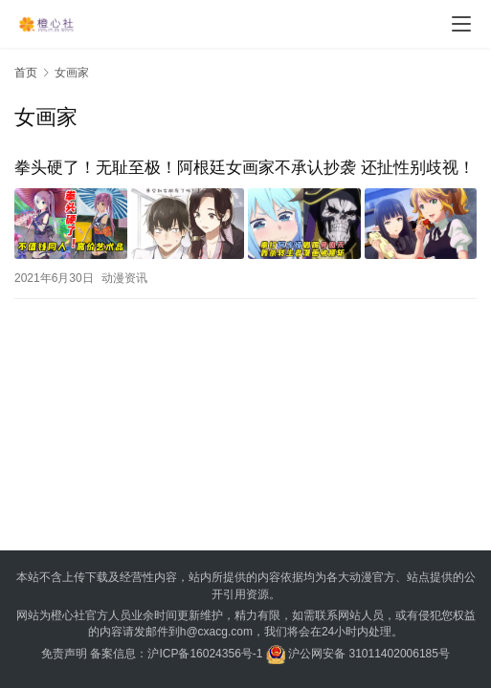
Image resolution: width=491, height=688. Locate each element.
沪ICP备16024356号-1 (204, 653)
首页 (25, 72)
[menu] (461, 24)
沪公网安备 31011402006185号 (358, 653)
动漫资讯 (124, 278)
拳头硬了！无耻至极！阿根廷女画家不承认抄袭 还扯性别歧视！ (244, 168)
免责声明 (64, 653)
